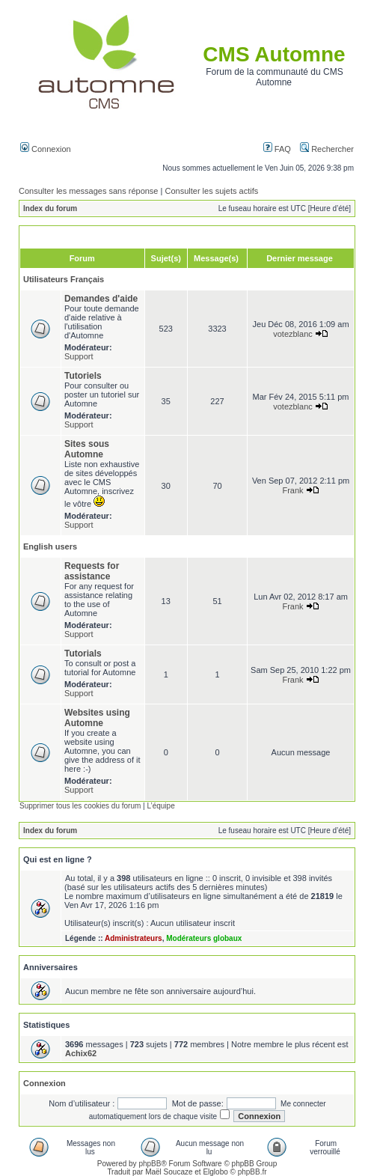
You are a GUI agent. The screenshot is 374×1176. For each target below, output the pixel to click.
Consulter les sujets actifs (211, 190)
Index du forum (50, 208)
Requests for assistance (91, 571)
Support (79, 356)
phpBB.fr (252, 1172)
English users (50, 546)
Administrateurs (133, 938)
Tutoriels (83, 376)
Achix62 (80, 1053)
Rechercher (327, 148)
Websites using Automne (97, 717)
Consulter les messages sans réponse (88, 190)
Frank (292, 490)
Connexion (45, 148)
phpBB (149, 1164)
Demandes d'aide (101, 298)
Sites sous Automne (86, 449)
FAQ (277, 148)
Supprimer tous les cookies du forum (80, 806)
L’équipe (160, 806)
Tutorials (83, 653)
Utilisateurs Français (63, 279)
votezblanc (293, 333)
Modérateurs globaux (204, 938)
